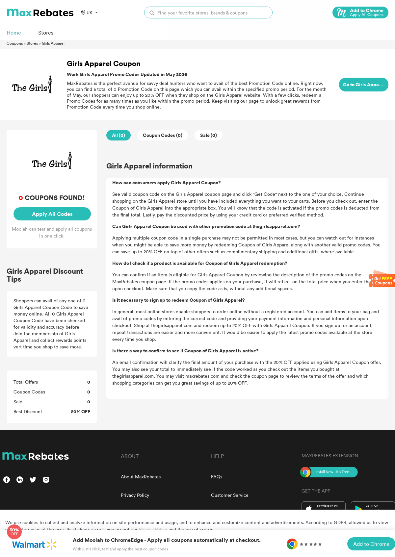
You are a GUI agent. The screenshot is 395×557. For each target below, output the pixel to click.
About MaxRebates (141, 476)
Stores (32, 43)
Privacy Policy (135, 495)
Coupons (15, 43)
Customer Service (230, 495)
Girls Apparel (53, 43)
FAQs (216, 476)
